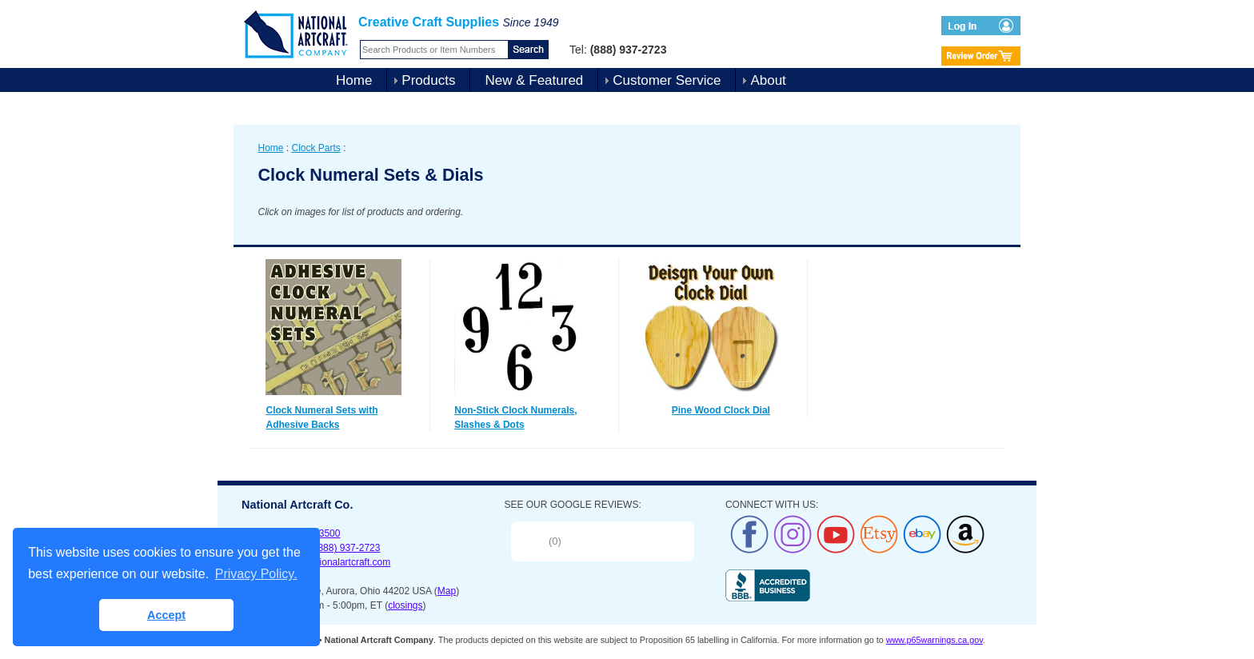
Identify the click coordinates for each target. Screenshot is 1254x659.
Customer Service (667, 80)
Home (354, 80)
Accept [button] (166, 615)
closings (405, 605)
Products (428, 80)
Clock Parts (316, 148)
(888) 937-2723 (347, 547)
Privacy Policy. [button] (256, 574)
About (767, 80)
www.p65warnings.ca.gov (934, 640)
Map (446, 591)
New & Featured (534, 80)
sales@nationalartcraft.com (332, 562)
